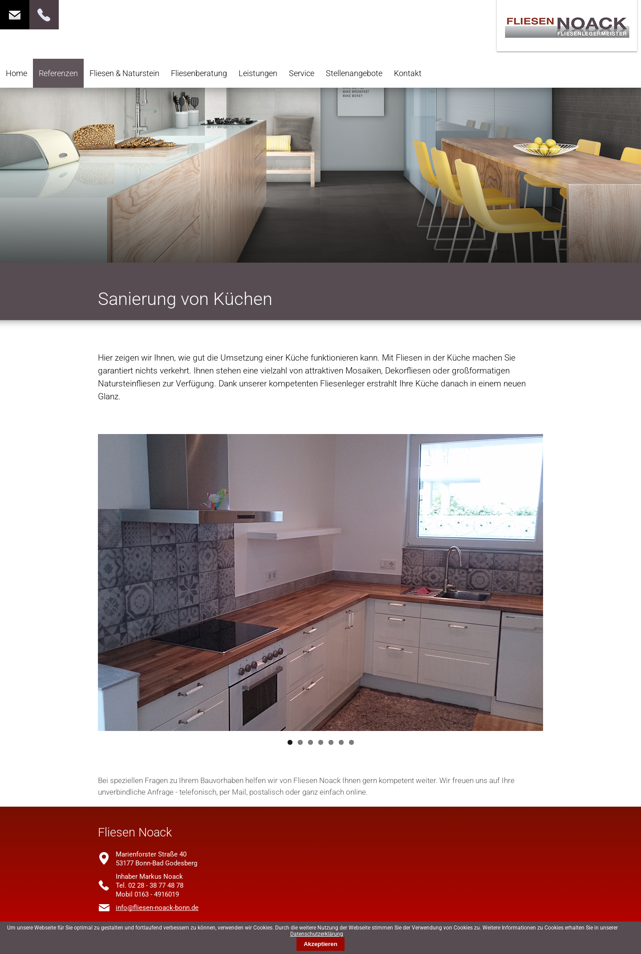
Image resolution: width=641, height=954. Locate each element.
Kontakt (408, 73)
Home (16, 73)
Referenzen (58, 73)
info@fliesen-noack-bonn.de (157, 908)
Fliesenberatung (199, 73)
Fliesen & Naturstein (124, 73)
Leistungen (258, 73)
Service (301, 73)
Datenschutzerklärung (316, 934)
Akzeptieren (320, 944)
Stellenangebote (354, 73)
